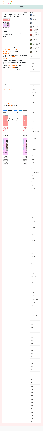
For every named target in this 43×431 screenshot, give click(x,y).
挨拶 (31, 230)
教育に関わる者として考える (34, 233)
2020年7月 (32, 418)
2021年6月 (32, 402)
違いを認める (32, 308)
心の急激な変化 (32, 204)
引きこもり (32, 198)
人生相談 (31, 143)
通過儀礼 (31, 306)
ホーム (4, 426)
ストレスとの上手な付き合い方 (34, 96)
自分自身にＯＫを (32, 279)
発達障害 (31, 247)
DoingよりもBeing (33, 57)
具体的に (31, 153)
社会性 (31, 257)
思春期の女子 (32, 214)
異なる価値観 (32, 244)
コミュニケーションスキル (33, 92)
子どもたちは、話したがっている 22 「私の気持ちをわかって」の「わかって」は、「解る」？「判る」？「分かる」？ (37, 30)
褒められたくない (32, 292)
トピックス (21, 426)
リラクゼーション (32, 122)
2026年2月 (32, 324)
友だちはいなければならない (34, 162)
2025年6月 (32, 333)
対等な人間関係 (32, 192)
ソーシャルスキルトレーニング (12, 112)
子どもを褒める (32, 179)
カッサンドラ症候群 (33, 85)
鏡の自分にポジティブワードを (34, 315)
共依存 (31, 152)
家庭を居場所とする (33, 188)
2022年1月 (32, 392)
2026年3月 (32, 323)
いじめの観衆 (32, 66)
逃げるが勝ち (32, 305)
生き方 (31, 243)
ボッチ (31, 108)
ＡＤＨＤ (31, 318)
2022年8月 (32, 382)
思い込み (31, 211)
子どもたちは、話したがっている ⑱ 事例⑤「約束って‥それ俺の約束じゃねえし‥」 (37, 48)
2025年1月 (32, 340)
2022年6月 (32, 385)
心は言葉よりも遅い (33, 208)
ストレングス (32, 99)
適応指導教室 (32, 309)
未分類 (31, 237)
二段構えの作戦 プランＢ (33, 137)
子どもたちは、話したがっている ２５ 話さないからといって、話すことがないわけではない (37, 19)
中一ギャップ (32, 134)
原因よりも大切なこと (33, 158)
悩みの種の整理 (32, 220)
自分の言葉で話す (32, 273)
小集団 (31, 194)
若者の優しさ (32, 289)
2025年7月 (32, 331)
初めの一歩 (32, 156)
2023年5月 (32, 369)
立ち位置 (31, 263)
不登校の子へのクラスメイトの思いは (35, 131)
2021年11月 (32, 395)
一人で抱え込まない (33, 125)
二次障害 (31, 135)
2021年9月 (32, 398)
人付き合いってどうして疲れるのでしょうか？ (35, 140)
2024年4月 (32, 353)
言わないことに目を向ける (33, 296)
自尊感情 (31, 280)
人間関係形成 (32, 145)
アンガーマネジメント (33, 83)
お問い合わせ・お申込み (14, 426)
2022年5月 (32, 386)
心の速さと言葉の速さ (33, 207)
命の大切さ (32, 169)
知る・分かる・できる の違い (34, 256)
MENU (10, 426)
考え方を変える (32, 270)
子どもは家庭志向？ (33, 178)
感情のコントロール (33, 227)
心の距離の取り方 (32, 205)
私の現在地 (32, 260)
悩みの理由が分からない (33, 218)
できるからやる (32, 73)
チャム (31, 105)
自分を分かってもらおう (33, 276)
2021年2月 (32, 408)
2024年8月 (32, 347)
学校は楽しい (32, 181)
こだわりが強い (32, 70)
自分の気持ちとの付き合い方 (34, 272)
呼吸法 (31, 168)
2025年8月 (32, 330)
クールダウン (32, 86)
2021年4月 (32, 405)
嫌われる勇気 (32, 175)
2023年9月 (32, 363)
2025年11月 (32, 327)
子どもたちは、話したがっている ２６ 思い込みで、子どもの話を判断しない (37, 15)
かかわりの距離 (32, 69)
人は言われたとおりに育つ (33, 138)
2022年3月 (32, 389)
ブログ (18, 426)
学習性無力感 (32, 185)
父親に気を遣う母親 (33, 240)
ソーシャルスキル (32, 102)
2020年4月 (32, 422)
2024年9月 (32, 346)
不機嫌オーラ (32, 128)
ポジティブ (32, 109)
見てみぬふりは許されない (33, 293)
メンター (31, 115)
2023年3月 (32, 372)
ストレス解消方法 (32, 98)
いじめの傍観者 (32, 63)
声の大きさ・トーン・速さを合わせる (35, 172)
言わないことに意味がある (33, 295)
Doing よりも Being (33, 56)
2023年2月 (32, 373)
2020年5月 (32, 421)
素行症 (31, 266)
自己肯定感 (32, 282)
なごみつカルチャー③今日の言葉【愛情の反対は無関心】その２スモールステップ (10, 119)
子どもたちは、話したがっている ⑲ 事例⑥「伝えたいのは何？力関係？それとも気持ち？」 (37, 44)
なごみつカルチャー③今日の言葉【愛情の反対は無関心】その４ (18, 118)
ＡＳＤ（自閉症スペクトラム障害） (34, 319)
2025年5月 (32, 334)
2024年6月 (32, 350)
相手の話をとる (32, 253)
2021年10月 (32, 396)
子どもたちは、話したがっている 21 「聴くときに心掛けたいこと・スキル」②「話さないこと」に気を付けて (37, 35)
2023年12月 (32, 359)
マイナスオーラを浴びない (33, 111)
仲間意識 (31, 146)
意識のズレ (32, 224)
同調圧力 (31, 165)
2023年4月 (32, 370)
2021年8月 (32, 399)
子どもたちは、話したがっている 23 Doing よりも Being (37, 26)
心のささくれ (32, 201)
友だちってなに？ (32, 159)
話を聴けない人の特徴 (33, 302)
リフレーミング (32, 121)
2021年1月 (32, 409)
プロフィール (7, 426)
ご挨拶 (31, 72)
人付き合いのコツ (32, 142)
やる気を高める (32, 76)
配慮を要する (32, 312)
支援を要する (32, 231)
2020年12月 (32, 411)
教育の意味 (32, 234)
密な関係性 (32, 191)
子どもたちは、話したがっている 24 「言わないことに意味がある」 (37, 22)
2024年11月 (32, 343)
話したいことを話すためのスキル (34, 299)
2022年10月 (32, 379)
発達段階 (31, 246)
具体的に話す (32, 155)
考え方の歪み (32, 269)
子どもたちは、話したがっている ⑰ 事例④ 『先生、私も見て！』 (37, 51)
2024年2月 (32, 356)
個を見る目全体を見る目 (33, 149)
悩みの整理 (17, 112)
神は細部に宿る (32, 259)
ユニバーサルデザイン (33, 118)
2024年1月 (32, 357)
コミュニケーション (33, 89)
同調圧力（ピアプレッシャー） (34, 166)
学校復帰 (31, 182)
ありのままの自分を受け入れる (34, 60)
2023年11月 (32, 360)
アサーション (25, 12)
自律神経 (31, 283)
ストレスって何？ (32, 95)
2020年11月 (32, 412)
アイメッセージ (32, 79)
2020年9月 (32, 415)
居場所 (31, 195)
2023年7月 (32, 366)
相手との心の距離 (32, 250)
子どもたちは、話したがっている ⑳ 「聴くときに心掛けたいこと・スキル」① (37, 40)
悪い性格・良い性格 (33, 221)
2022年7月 (32, 383)
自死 (31, 285)
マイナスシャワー (32, 112)
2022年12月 (32, 376)
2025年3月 (32, 337)
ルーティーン (32, 124)
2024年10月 (32, 344)
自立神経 (31, 286)
